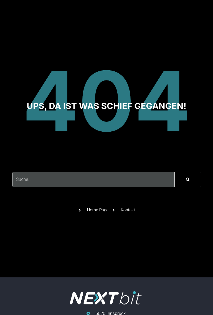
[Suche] (188, 179)
